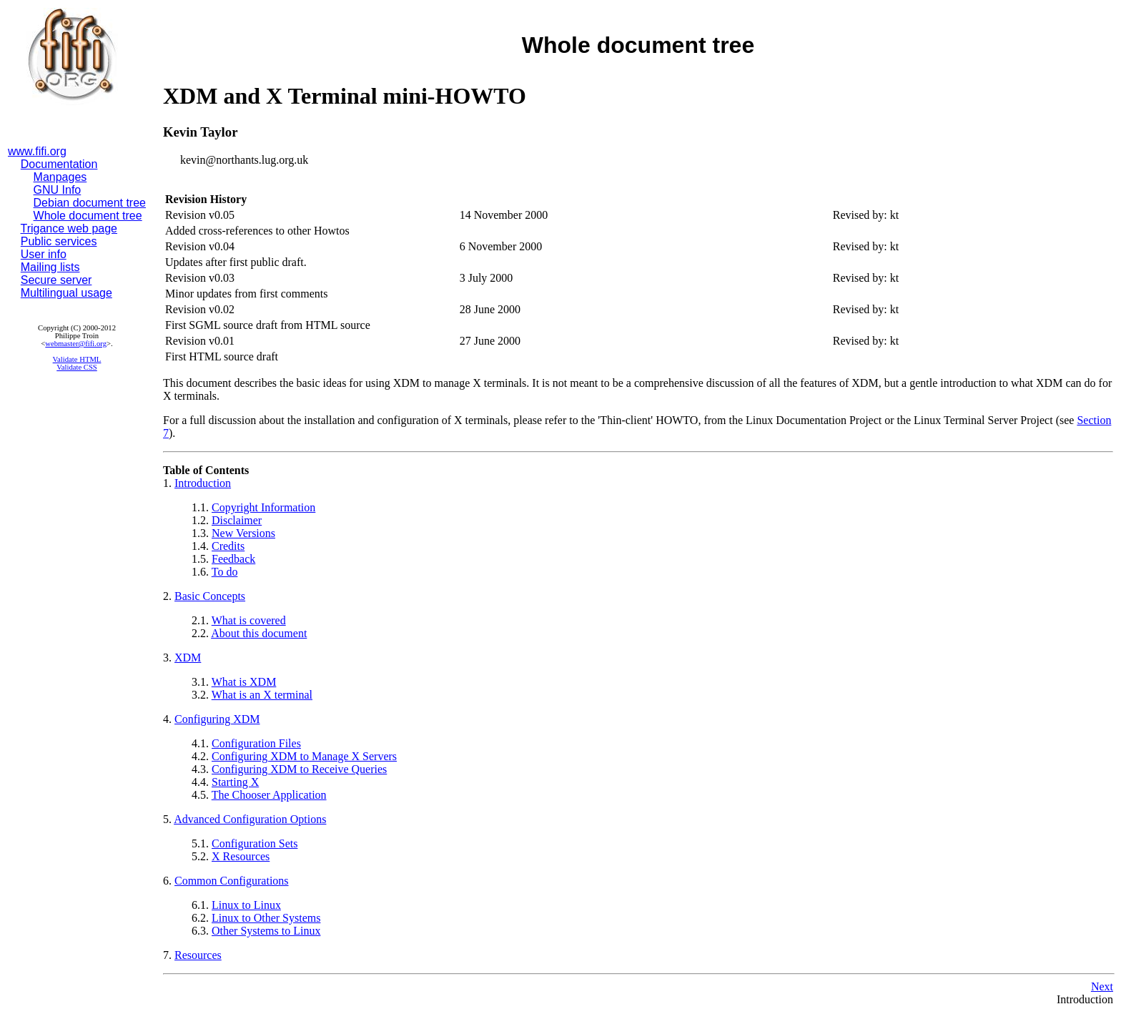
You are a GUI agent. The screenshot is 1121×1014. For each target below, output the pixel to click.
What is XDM (244, 682)
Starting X (235, 782)
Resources (198, 955)
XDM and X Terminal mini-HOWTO (344, 96)
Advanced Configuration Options (250, 819)
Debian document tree (90, 203)
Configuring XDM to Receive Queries (299, 769)
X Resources (241, 856)
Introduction (202, 483)
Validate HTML (77, 359)
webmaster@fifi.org (76, 344)
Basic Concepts (209, 596)
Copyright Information (263, 507)
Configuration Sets (254, 843)
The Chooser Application (269, 795)
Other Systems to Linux (266, 931)
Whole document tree (88, 216)
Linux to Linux (246, 905)
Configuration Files (256, 743)
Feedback (233, 559)
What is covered (249, 620)
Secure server (56, 280)
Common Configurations (231, 881)
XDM (187, 657)
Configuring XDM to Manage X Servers (304, 756)
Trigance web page (69, 228)
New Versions (243, 533)
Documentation (59, 164)
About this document (259, 633)
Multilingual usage (66, 293)
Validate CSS (76, 367)
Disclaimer (237, 520)
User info (43, 254)
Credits (228, 546)
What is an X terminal (262, 695)
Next (1102, 986)
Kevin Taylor (200, 131)
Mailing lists (50, 267)
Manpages (60, 177)
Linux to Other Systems (266, 918)
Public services (59, 241)
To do (225, 572)
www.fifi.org (37, 151)
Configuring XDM (217, 719)
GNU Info (58, 190)
